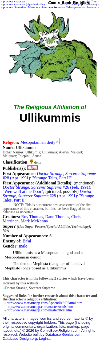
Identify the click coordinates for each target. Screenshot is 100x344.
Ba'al (27, 241)
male (23, 246)
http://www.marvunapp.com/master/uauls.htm (40, 307)
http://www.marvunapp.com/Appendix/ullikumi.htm (44, 303)
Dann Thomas (57, 216)
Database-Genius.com (63, 335)
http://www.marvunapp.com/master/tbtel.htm (39, 310)
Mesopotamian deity (37, 142)
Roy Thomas (32, 216)
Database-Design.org (20, 339)
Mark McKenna (34, 221)
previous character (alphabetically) (24, 4)
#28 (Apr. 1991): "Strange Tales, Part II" (49, 175)
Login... (45, 339)
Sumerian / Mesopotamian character (75, 7)
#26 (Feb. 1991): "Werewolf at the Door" (47, 189)
